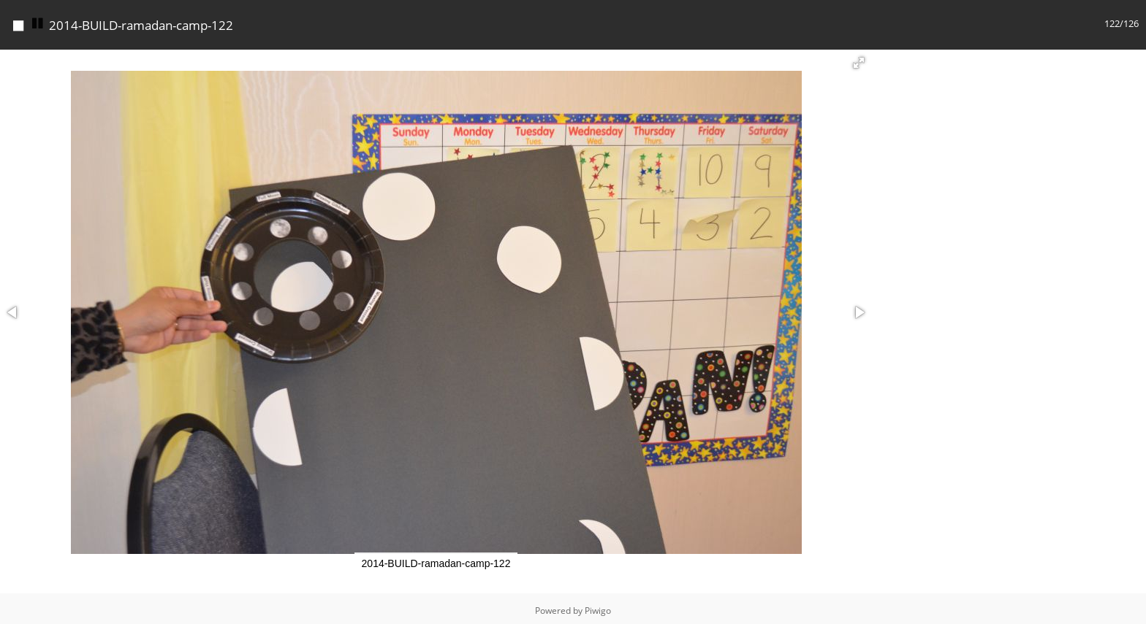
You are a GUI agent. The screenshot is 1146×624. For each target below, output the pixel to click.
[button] (858, 59)
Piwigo (598, 607)
